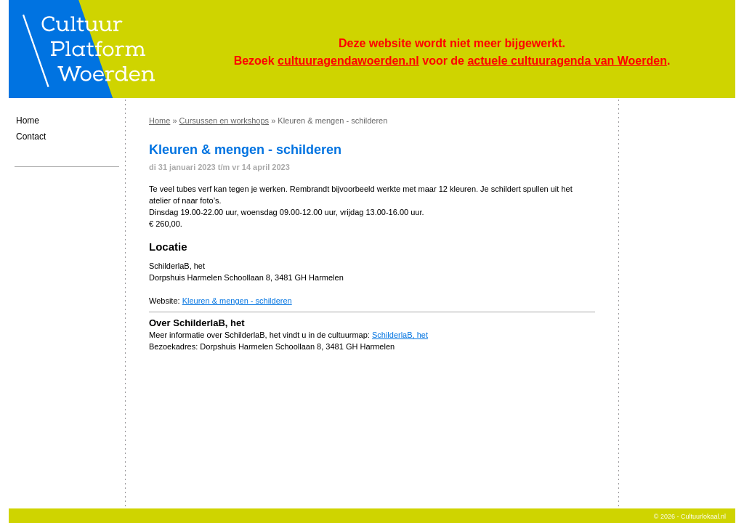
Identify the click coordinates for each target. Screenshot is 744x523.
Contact (31, 136)
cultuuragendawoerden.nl (348, 60)
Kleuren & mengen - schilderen (237, 300)
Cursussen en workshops (224, 120)
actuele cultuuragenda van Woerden (566, 60)
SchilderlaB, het (400, 335)
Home (27, 120)
